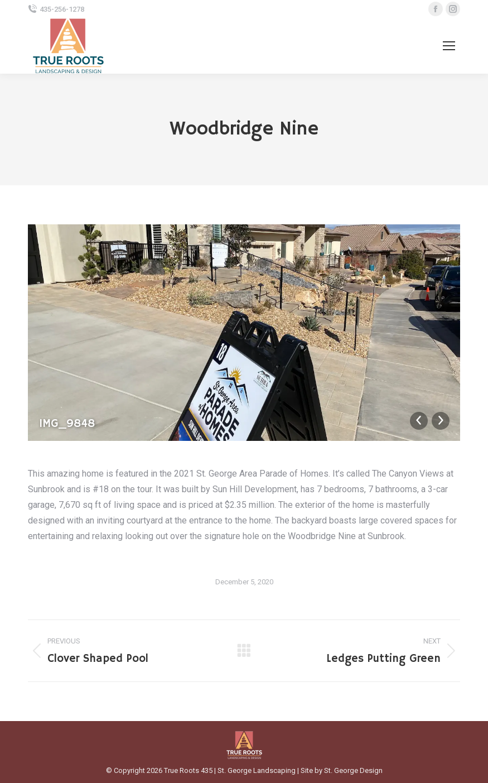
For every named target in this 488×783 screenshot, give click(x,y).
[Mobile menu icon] (449, 46)
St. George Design (353, 770)
